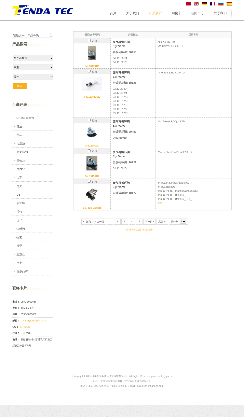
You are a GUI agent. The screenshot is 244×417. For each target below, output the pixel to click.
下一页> (149, 221)
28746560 (25, 326)
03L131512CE (92, 96)
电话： (16, 301)
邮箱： (16, 320)
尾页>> (162, 221)
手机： (16, 308)
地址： (16, 339)
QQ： (15, 326)
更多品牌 (22, 271)
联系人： (17, 333)
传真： (16, 314)
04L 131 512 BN (92, 208)
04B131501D (92, 145)
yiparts (168, 376)
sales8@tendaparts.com (34, 320)
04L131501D (92, 176)
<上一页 (99, 221)
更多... (161, 203)
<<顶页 (87, 221)
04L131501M (92, 66)
